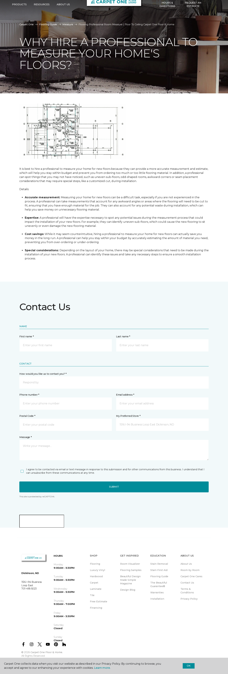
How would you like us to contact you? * (42, 374)
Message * (25, 437)
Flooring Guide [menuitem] (159, 576)
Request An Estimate (193, 20)
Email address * (125, 395)
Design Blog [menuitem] (127, 589)
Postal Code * (27, 416)
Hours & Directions (167, 20)
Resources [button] (42, 20)
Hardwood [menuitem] (96, 576)
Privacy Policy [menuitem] (189, 598)
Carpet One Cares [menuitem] (191, 576)
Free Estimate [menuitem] (98, 601)
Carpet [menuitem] (94, 582)
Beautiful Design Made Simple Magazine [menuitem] (130, 580)
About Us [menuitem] (186, 563)
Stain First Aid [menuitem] (158, 570)
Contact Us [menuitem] (187, 582)
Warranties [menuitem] (157, 592)
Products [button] (19, 20)
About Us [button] (63, 20)
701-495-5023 (42, 6)
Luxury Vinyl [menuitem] (97, 570)
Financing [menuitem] (96, 607)
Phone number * (29, 395)
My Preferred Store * (128, 416)
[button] (209, 21)
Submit (114, 486)
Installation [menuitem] (157, 598)
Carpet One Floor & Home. (47, 652)
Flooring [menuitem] (95, 563)
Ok (188, 665)
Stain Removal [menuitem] (159, 563)
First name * (26, 336)
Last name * (123, 336)
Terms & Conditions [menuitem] (187, 590)
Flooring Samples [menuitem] (130, 570)
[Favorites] (213, 21)
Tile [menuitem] (92, 595)
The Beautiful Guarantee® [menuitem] (158, 584)
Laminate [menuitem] (95, 588)
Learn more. (102, 667)
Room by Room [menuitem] (190, 570)
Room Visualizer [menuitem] (130, 563)
